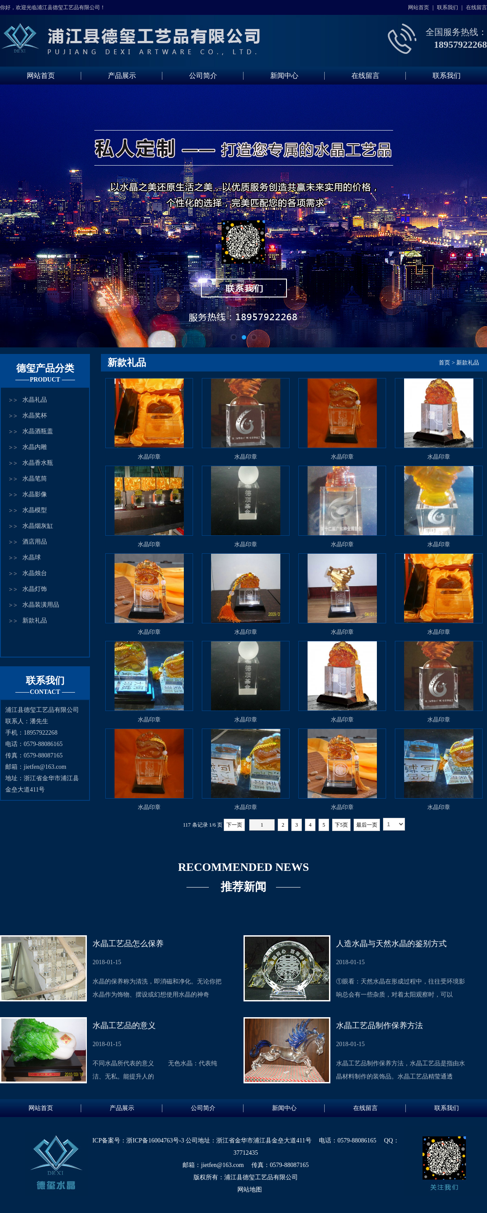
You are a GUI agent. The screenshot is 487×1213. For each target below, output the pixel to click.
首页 (444, 362)
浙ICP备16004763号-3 (155, 1140)
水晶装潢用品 (40, 604)
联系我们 (447, 7)
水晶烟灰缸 (37, 526)
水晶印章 (149, 456)
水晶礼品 (34, 399)
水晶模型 (34, 510)
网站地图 (249, 1189)
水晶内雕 (34, 447)
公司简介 (203, 75)
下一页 (234, 825)
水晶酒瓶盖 (37, 431)
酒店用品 (34, 541)
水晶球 (31, 557)
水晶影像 (34, 494)
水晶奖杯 (34, 415)
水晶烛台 (34, 573)
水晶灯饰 (34, 589)
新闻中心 (284, 75)
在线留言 (476, 7)
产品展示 (122, 75)
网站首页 (418, 7)
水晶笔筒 (34, 478)
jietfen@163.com (45, 767)
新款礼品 (34, 620)
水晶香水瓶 (37, 463)
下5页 (341, 825)
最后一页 (366, 825)
